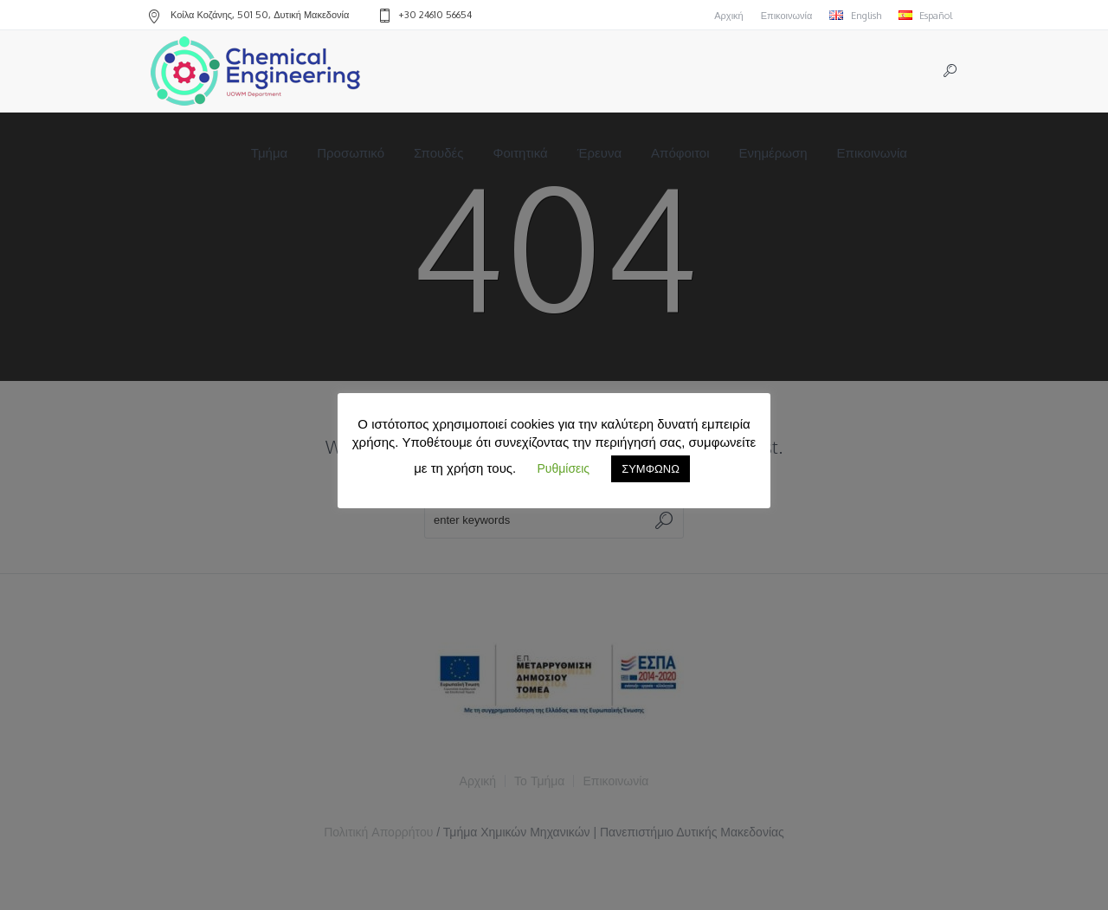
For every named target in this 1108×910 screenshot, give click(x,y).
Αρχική (728, 16)
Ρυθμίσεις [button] (563, 468)
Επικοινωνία (787, 16)
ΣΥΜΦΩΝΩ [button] (651, 468)
